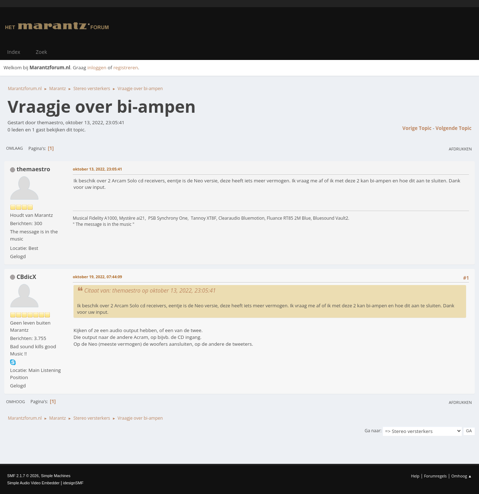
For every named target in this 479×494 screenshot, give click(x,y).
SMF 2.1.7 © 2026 (23, 476)
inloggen (96, 67)
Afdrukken (460, 149)
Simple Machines (55, 476)
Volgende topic (453, 128)
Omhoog (15, 401)
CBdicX (26, 277)
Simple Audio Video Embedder (33, 483)
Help (415, 476)
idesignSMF (73, 483)
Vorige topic (416, 128)
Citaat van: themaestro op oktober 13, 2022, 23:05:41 (150, 290)
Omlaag (14, 148)
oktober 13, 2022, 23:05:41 (97, 169)
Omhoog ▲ (461, 476)
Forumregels (435, 476)
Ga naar (372, 431)
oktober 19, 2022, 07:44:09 (97, 276)
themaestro (33, 169)
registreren (125, 67)
